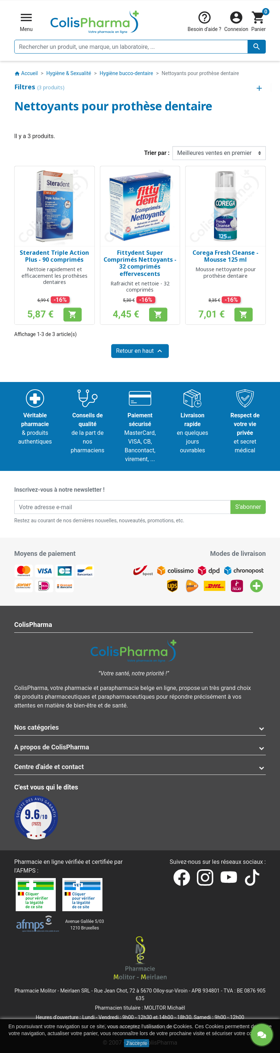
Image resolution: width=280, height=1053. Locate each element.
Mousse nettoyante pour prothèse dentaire (225, 272)
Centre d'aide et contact (49, 767)
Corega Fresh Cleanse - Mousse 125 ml (225, 256)
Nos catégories (36, 727)
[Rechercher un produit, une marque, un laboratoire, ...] (140, 47)
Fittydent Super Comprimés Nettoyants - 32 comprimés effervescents (140, 263)
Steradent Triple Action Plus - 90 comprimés (54, 256)
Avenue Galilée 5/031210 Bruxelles (84, 925)
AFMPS (26, 870)
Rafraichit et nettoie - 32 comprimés (140, 286)
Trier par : (157, 152)
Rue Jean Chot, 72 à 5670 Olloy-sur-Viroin (140, 991)
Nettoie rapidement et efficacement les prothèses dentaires (55, 275)
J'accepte (136, 1043)
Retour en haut (140, 351)
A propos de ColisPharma (51, 747)
